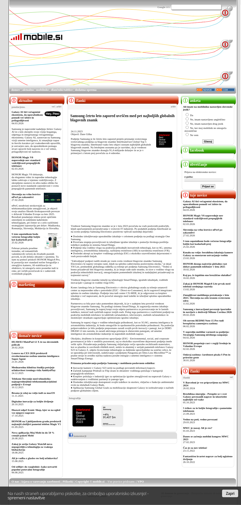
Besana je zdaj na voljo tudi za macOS (33, 392)
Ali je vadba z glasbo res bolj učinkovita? (35, 458)
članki (191, 371)
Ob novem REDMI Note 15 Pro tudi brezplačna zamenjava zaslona (203, 322)
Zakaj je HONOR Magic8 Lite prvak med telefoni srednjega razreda (206, 285)
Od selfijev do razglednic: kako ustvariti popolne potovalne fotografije (34, 468)
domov (15, 90)
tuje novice (194, 195)
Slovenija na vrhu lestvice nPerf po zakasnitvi (26, 195)
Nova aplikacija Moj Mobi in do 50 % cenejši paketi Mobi (33, 434)
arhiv (59, 106)
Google (161, 7)
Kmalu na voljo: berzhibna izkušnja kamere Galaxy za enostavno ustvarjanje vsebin (208, 254)
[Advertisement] (112, 51)
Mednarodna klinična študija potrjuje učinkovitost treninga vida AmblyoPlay (34, 369)
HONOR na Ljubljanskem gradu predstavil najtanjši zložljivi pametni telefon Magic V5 (36, 423)
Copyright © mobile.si (90, 481)
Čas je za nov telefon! (195, 447)
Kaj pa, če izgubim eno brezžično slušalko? (207, 275)
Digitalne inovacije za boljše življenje (32, 401)
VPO (140, 481)
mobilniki (42, 90)
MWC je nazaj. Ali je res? (197, 427)
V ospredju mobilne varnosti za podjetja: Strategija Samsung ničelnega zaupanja (206, 333)
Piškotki (67, 481)
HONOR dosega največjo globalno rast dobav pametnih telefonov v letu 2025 (205, 265)
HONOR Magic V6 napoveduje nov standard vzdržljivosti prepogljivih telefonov (26, 161)
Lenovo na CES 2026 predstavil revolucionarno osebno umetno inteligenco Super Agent (35, 356)
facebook (193, 150)
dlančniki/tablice (62, 90)
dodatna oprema (85, 90)
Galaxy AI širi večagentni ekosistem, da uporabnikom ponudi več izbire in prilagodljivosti (27, 116)
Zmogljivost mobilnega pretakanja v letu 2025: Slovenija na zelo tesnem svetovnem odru (206, 298)
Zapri (230, 493)
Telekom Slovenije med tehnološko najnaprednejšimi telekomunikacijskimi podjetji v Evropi (34, 381)
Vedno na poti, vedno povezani (200, 419)
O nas (15, 481)
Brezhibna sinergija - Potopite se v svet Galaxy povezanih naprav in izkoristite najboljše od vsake (205, 396)
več (53, 106)
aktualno (28, 90)
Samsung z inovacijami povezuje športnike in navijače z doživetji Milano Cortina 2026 (207, 310)
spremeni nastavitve (26, 498)
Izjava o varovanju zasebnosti (40, 481)
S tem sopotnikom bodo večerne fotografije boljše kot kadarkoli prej (26, 237)
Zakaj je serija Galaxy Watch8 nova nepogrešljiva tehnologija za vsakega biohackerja (32, 447)
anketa (191, 101)
